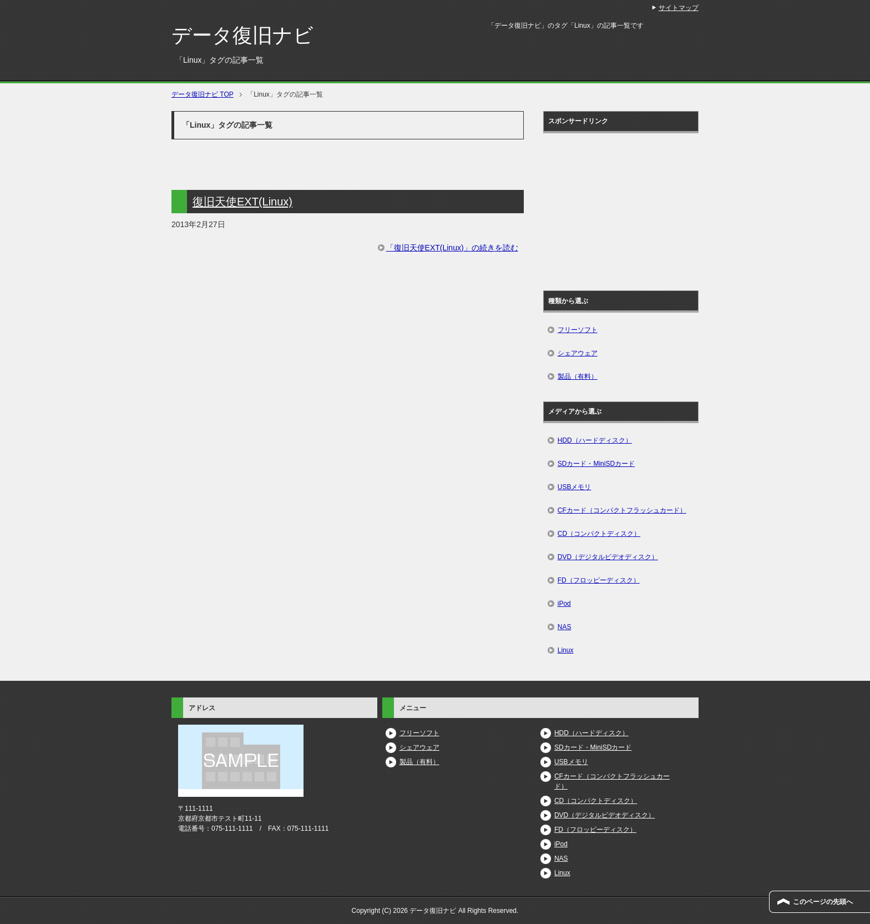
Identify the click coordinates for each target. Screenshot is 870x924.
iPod (564, 603)
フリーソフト (578, 330)
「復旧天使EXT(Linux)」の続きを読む (452, 247)
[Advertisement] (630, 207)
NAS (564, 627)
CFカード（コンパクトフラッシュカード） (622, 510)
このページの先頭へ (823, 902)
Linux (566, 650)
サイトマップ (679, 8)
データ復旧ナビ (242, 35)
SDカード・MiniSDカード (596, 464)
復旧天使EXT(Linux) (242, 201)
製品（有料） (578, 376)
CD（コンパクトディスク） (599, 534)
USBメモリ (574, 487)
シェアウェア (578, 353)
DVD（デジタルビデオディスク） (608, 557)
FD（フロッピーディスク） (599, 580)
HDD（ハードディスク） (595, 440)
